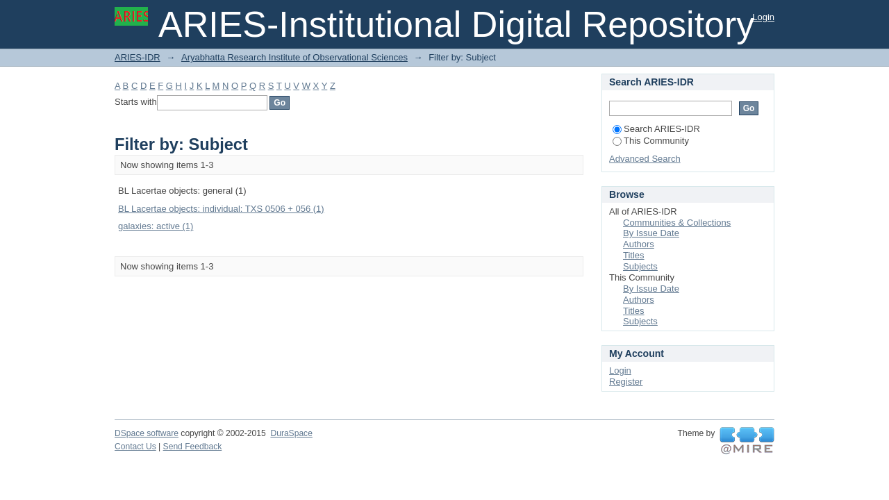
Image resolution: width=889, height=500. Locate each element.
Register (625, 381)
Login (763, 17)
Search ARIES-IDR (656, 129)
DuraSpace (291, 433)
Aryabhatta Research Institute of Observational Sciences (294, 57)
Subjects (640, 266)
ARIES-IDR (137, 57)
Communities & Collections (677, 222)
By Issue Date (651, 233)
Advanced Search (645, 158)
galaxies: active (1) (155, 226)
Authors (638, 244)
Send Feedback (192, 446)
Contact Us (135, 446)
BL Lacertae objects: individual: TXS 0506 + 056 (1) (221, 208)
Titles (634, 255)
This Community (651, 140)
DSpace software (146, 433)
